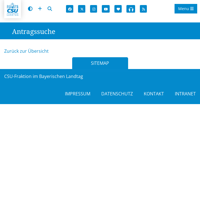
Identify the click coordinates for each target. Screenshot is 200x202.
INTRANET (185, 94)
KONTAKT (154, 94)
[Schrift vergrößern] (39, 8)
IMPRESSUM (77, 94)
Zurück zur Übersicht (26, 51)
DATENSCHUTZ (117, 94)
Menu (186, 8)
